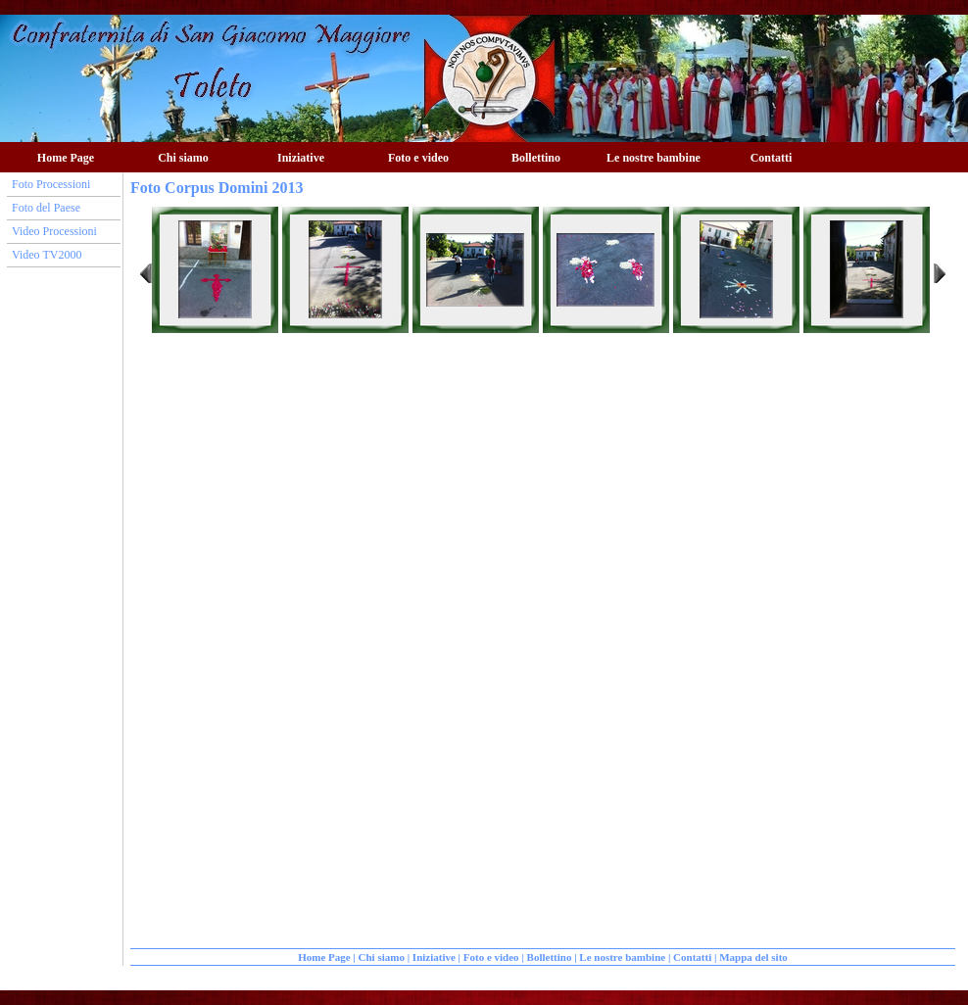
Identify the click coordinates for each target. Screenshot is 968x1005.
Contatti (771, 158)
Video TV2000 (46, 255)
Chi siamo (183, 158)
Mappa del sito (753, 957)
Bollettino (535, 158)
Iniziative (300, 158)
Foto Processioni (51, 184)
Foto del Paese (46, 208)
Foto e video (418, 158)
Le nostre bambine (653, 158)
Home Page (65, 158)
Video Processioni (54, 231)
